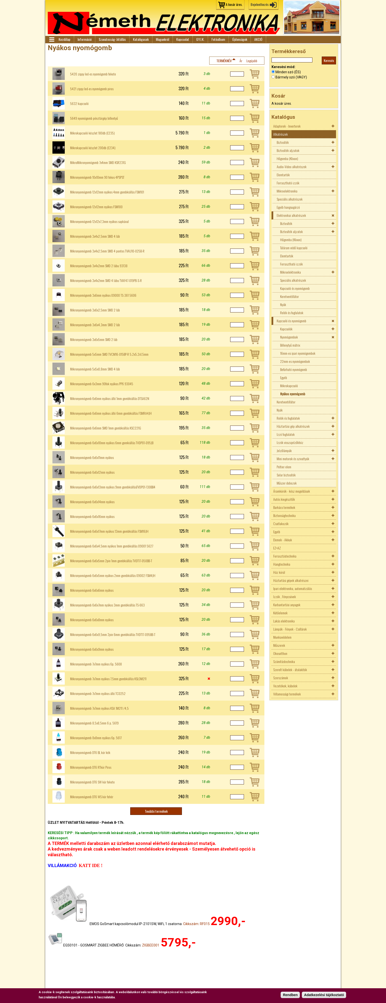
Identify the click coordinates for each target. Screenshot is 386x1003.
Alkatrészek (280, 134)
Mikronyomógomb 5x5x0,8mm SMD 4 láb (95, 369)
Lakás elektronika (284, 620)
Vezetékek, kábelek (285, 685)
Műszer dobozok (287, 483)
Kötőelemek (280, 612)
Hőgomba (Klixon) (287, 158)
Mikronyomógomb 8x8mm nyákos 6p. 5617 (96, 737)
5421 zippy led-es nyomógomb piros (91, 88)
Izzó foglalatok (286, 434)
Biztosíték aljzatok (288, 150)
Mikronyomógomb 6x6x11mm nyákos (92, 457)
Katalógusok (141, 39)
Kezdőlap (64, 39)
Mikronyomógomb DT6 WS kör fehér (91, 796)
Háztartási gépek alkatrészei (290, 580)
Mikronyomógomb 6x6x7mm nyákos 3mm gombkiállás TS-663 (107, 605)
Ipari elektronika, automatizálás (292, 588)
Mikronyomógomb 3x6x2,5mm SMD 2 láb (95, 310)
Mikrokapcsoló (289, 385)
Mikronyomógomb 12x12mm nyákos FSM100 (96, 206)
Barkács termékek (284, 507)
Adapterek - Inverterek (287, 126)
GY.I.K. (200, 39)
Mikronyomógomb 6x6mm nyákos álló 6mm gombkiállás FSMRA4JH (111, 413)
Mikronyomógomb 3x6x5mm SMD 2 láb (93, 339)
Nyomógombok (289, 336)
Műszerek (279, 645)
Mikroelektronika (287, 190)
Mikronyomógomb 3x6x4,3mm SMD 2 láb (95, 324)
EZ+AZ (277, 547)
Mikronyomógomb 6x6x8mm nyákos (91, 619)
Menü (51, 39)
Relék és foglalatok (291, 312)
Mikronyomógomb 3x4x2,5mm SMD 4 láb (95, 236)
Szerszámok (280, 677)
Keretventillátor (289, 296)
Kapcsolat (182, 39)
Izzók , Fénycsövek (284, 596)
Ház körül (279, 572)
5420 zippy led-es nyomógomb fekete (93, 74)
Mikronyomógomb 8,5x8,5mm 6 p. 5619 (94, 723)
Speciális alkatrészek (290, 199)
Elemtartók (283, 174)
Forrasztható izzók (288, 182)
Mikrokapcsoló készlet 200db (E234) (92, 147)
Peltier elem (284, 466)
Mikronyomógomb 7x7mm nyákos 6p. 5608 (96, 664)
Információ (85, 39)
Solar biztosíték (286, 474)
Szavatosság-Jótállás (112, 39)
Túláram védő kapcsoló (293, 247)
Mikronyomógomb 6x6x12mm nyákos (92, 472)
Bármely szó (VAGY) (291, 77)
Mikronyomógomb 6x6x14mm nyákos (92, 501)
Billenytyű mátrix (290, 345)
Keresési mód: (283, 67)
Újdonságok (239, 39)
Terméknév (224, 60)
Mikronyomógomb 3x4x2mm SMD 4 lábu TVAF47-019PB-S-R (106, 280)
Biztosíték (283, 142)
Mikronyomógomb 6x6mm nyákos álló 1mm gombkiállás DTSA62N (109, 398)
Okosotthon (280, 653)
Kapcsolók (286, 328)
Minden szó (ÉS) (288, 72)
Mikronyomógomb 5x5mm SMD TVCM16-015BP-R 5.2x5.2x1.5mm (109, 354)
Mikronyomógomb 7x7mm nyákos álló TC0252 (98, 693)
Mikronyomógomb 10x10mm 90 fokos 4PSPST (97, 177)
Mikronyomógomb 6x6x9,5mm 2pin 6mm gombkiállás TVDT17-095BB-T (112, 634)
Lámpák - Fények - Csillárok (290, 629)
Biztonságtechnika (284, 515)
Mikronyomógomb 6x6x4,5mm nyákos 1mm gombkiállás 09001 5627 (111, 546)
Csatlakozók (281, 523)
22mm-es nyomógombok (295, 361)
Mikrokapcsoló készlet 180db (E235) (92, 133)
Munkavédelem (282, 637)
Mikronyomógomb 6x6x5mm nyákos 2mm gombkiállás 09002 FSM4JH (112, 575)
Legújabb (251, 60)
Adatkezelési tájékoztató (324, 995)
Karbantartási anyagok (286, 604)
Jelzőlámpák (284, 450)
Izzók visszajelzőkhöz (290, 442)
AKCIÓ (258, 39)
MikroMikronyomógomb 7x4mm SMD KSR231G (98, 162)
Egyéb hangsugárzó (288, 207)
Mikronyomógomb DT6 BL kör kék (90, 752)
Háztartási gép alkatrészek (293, 426)
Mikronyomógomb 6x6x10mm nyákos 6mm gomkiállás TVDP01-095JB (111, 442)
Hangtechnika (281, 564)
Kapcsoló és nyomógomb (295, 288)
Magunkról (162, 39)
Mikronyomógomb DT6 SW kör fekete (92, 782)
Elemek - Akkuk (282, 539)
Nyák (283, 304)
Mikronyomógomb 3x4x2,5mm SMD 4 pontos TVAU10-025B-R (107, 251)
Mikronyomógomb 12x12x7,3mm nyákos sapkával (99, 221)
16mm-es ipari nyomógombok (297, 353)
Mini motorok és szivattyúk (293, 458)
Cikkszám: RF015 (196, 924)
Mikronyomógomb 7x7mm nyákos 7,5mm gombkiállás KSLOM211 (108, 678)
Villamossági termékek (287, 693)
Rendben (290, 995)
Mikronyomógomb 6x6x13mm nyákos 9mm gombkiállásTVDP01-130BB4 (112, 487)
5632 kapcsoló (79, 103)
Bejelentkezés (260, 4)
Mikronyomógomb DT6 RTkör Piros (90, 767)
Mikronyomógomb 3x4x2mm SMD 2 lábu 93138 (99, 265)
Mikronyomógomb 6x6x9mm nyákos (91, 649)
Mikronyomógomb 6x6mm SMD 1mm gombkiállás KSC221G (105, 428)
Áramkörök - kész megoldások (291, 491)
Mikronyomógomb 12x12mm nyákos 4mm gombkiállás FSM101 (107, 192)
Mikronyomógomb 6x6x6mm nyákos (91, 590)
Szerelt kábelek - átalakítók (290, 669)
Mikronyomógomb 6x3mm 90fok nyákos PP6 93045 (101, 383)
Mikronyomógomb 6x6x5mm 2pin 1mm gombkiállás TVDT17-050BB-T (111, 560)
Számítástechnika (284, 661)
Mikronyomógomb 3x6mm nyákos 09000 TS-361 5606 (103, 295)
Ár (241, 60)
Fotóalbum (218, 39)
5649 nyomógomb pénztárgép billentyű (94, 118)
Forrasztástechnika (284, 556)
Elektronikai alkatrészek (291, 215)
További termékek (156, 811)
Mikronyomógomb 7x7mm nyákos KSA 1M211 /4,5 (99, 708)
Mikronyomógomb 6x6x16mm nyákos (92, 516)
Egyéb (283, 377)
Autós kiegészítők (284, 499)
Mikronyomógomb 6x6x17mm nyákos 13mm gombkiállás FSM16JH (109, 531)
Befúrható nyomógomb (293, 369)
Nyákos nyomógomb (292, 393)
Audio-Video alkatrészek (291, 166)
